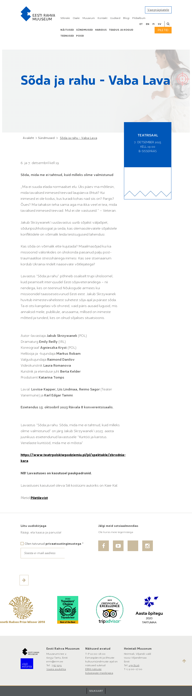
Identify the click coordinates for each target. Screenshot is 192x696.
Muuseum (88, 18)
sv (159, 24)
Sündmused (84, 29)
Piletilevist (39, 498)
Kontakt (102, 18)
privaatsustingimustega (63, 544)
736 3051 (57, 665)
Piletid (163, 30)
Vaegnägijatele (158, 10)
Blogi (126, 18)
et (141, 24)
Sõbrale (65, 18)
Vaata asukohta (56, 669)
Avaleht (28, 138)
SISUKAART (96, 690)
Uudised (115, 18)
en (147, 24)
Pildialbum (138, 18)
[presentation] (53, 566)
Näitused (67, 29)
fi (153, 24)
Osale (76, 18)
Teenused (67, 35)
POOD (80, 35)
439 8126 (134, 665)
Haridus (101, 29)
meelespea (106, 673)
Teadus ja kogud (121, 29)
